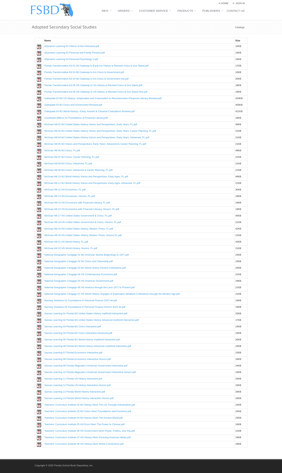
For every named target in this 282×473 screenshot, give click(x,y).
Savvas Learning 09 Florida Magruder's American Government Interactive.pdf (85, 365)
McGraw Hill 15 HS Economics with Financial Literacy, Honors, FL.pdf (81, 209)
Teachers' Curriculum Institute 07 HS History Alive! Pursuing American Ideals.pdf (87, 437)
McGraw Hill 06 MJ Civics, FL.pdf (62, 150)
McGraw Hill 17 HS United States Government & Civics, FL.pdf (78, 215)
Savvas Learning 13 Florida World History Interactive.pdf (74, 391)
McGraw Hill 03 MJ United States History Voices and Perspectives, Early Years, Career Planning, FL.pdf (100, 130)
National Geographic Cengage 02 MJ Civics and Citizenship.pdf (78, 261)
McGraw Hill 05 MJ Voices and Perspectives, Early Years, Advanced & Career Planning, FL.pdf (95, 144)
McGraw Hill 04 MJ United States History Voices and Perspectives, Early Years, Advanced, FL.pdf (96, 137)
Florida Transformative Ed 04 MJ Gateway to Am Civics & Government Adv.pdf (86, 78)
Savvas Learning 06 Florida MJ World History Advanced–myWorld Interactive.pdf (87, 346)
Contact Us (235, 10)
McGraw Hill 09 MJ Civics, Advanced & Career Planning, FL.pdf (78, 170)
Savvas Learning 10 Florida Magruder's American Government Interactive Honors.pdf (90, 372)
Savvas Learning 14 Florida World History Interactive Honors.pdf (78, 398)
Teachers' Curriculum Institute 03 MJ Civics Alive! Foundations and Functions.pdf (87, 411)
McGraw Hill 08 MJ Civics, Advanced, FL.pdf (68, 163)
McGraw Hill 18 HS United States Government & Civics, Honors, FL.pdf (82, 222)
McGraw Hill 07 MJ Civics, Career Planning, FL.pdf (71, 157)
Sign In (238, 3)
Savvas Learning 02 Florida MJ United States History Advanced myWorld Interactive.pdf (91, 320)
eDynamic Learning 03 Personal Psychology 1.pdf (71, 59)
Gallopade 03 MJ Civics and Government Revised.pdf (73, 104)
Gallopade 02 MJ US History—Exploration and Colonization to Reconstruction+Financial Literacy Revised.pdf (102, 98)
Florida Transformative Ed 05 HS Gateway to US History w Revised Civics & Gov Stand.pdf (93, 85)
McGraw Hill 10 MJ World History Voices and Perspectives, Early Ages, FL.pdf (86, 176)
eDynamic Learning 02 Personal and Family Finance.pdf (74, 52)
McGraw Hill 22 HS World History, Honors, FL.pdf (70, 248)
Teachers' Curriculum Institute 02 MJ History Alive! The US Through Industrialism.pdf (89, 404)
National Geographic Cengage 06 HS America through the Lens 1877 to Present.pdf (89, 287)
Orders (124, 10)
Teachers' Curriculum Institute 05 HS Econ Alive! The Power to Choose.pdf (84, 424)
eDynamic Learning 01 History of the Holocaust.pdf (71, 46)
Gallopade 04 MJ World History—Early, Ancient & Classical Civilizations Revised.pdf (89, 111)
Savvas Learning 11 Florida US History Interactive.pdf (73, 378)
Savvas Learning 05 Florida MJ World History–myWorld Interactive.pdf (82, 339)
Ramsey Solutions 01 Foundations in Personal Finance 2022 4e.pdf (80, 300)
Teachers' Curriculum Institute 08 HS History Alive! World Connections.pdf (83, 443)
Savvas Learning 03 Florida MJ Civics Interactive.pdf (72, 326)
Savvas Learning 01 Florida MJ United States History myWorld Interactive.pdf (85, 313)
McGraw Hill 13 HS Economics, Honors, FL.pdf (69, 196)
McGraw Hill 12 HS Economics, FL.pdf (64, 189)
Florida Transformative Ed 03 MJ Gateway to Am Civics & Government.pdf (84, 72)
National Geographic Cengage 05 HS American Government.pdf (78, 280)
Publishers (211, 10)
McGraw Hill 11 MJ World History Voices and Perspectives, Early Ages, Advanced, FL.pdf (92, 183)
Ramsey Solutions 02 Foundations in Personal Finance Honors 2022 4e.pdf (84, 307)
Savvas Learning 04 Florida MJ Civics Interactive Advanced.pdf (78, 333)
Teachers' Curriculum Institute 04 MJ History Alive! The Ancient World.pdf (83, 417)
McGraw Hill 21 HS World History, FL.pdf (66, 241)
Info (105, 10)
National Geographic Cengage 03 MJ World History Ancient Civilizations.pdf (84, 267)
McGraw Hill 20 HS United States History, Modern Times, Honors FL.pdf (82, 235)
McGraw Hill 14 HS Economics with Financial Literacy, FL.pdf (77, 202)
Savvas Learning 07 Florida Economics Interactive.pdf (73, 352)
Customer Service (153, 10)
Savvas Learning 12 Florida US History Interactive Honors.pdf (77, 385)
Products (185, 10)
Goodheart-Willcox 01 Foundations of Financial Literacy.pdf (76, 117)
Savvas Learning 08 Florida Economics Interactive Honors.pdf (77, 359)
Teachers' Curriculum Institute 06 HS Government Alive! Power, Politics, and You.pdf (89, 430)
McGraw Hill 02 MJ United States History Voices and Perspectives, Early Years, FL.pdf (90, 124)
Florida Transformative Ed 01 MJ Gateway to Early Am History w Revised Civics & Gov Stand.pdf (96, 65)
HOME (223, 3)
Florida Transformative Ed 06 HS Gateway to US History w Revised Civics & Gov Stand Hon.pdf (95, 91)
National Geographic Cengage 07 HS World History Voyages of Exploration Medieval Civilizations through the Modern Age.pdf (112, 293)
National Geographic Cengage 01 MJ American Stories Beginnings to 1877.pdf (86, 254)
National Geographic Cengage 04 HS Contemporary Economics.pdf (80, 274)
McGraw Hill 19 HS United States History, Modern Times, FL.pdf (78, 228)
